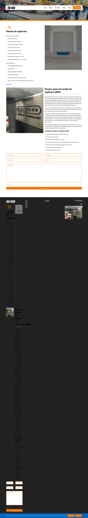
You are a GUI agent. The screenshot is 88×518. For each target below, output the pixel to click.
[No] (86, 515)
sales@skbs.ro (17, 4)
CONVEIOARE (47, 200)
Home (45, 7)
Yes (71, 515)
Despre (50, 7)
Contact (26, 206)
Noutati (26, 204)
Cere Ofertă (76, 7)
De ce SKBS (57, 7)
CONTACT (25, 4)
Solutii (26, 202)
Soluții (64, 7)
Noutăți (69, 7)
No (78, 515)
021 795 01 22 (9, 4)
